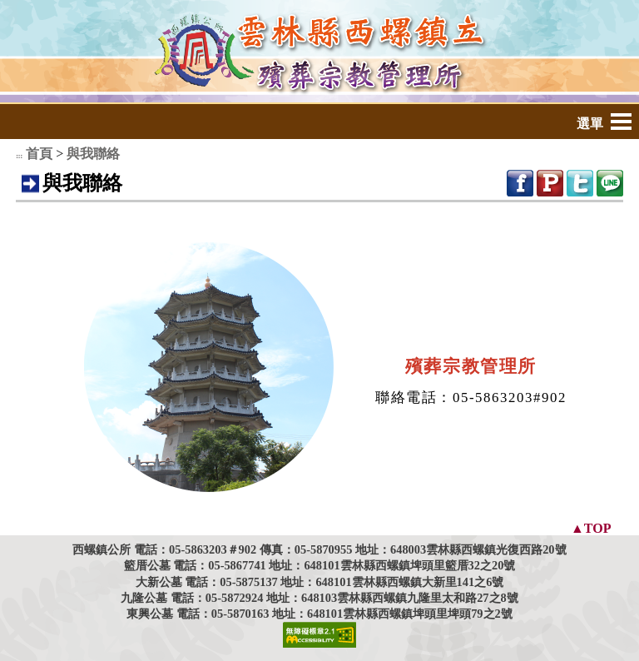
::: (19, 156)
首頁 (39, 154)
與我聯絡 (93, 154)
